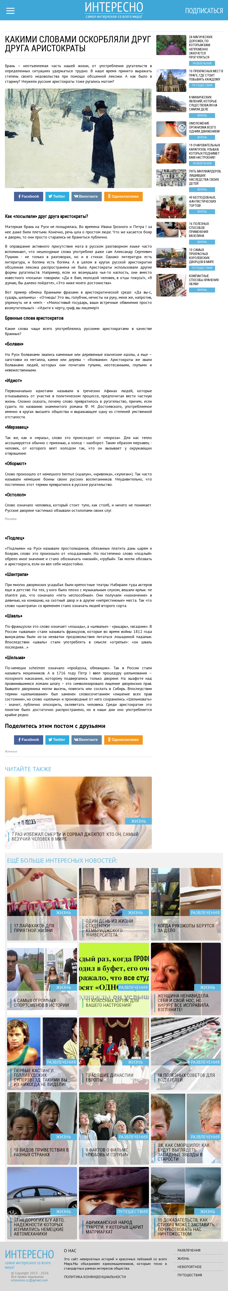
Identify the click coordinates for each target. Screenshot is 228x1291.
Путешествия (189, 1275)
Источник (11, 751)
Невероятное (189, 1266)
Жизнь (183, 1258)
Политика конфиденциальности (95, 1277)
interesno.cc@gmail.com (29, 1280)
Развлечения (188, 1250)
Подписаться (204, 10)
